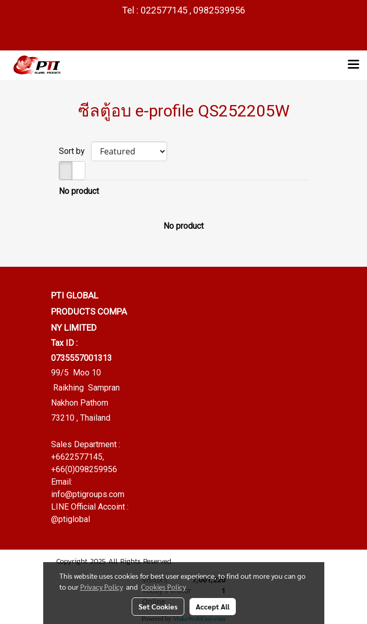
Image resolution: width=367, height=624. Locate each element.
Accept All (213, 606)
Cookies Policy (163, 586)
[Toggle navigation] (353, 65)
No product (79, 191)
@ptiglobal (70, 519)
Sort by (75, 151)
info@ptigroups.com (87, 494)
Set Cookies (158, 606)
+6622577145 (77, 457)
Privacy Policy (101, 586)
